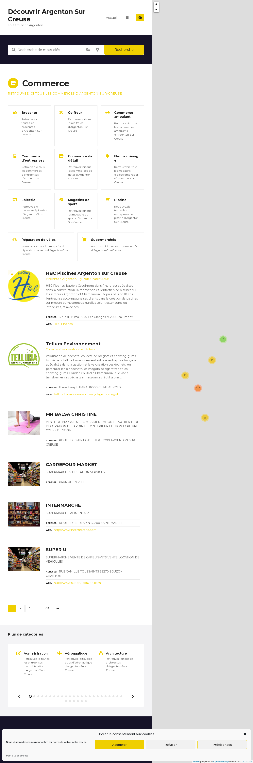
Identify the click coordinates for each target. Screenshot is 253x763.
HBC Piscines (63, 324)
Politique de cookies (17, 755)
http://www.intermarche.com (75, 530)
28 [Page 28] (47, 608)
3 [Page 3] (29, 608)
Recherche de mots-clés (14, 49)
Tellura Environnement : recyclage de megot (86, 394)
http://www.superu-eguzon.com (77, 583)
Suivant (58, 608)
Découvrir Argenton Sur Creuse (46, 15)
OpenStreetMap (221, 761)
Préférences (222, 745)
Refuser (171, 745)
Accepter (119, 745)
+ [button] (156, 4)
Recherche (124, 50)
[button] (245, 734)
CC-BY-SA (247, 761)
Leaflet (196, 761)
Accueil (112, 17)
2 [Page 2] (21, 608)
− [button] (156, 9)
